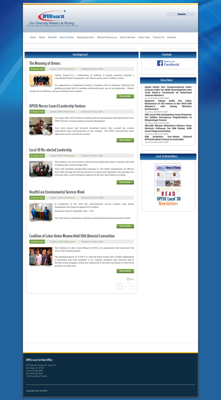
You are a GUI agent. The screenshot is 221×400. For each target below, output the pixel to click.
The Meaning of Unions (44, 63)
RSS (132, 279)
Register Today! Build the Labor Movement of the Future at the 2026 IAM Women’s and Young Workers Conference (168, 105)
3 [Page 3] (131, 286)
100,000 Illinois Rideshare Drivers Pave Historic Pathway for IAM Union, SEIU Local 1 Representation (168, 128)
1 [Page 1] (119, 286)
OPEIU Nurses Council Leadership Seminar (57, 106)
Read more (125, 96)
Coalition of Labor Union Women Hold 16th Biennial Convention (72, 236)
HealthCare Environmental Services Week (56, 192)
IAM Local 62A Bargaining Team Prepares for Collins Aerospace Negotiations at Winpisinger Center (168, 117)
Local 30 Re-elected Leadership (50, 150)
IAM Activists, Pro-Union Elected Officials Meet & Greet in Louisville (168, 138)
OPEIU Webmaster (66, 69)
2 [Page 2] (125, 286)
